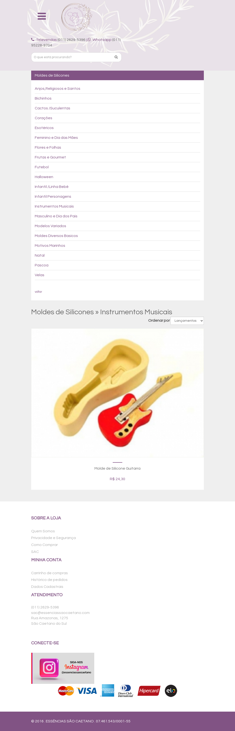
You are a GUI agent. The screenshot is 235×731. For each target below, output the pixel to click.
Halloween (44, 177)
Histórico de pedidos (49, 580)
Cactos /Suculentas (52, 108)
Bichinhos (43, 98)
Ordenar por (159, 320)
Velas (39, 275)
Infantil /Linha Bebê (52, 187)
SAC (35, 552)
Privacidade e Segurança (53, 538)
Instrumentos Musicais (54, 206)
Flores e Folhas (48, 147)
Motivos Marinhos (50, 245)
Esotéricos (44, 128)
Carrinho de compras (49, 573)
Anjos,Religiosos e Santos (57, 88)
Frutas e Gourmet (50, 157)
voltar (38, 291)
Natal (40, 255)
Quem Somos (43, 531)
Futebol (42, 167)
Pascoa (41, 265)
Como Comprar (44, 545)
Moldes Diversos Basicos (56, 236)
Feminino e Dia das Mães (56, 138)
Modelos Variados (50, 226)
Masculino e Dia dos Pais (56, 216)
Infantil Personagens (53, 196)
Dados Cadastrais (47, 587)
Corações (43, 118)
